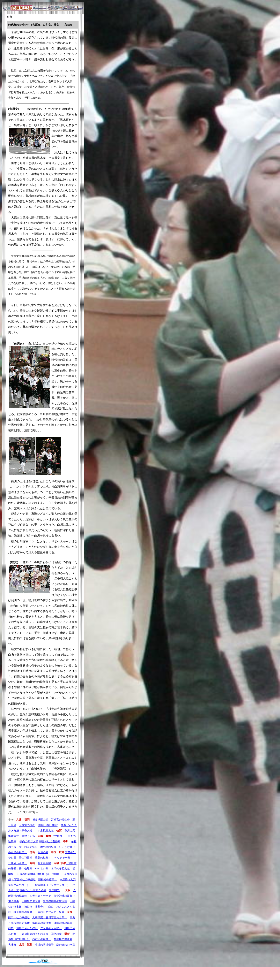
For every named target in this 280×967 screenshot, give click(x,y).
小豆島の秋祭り (17, 852)
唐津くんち (28, 836)
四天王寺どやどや (40, 895)
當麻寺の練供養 (41, 922)
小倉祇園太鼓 (46, 830)
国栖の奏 (56, 933)
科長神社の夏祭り (24, 912)
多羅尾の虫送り (63, 939)
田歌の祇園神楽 (26, 874)
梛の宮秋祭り (48, 846)
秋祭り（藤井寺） (35, 906)
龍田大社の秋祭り (19, 917)
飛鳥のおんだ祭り (27, 928)
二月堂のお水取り (51, 928)
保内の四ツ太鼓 (29, 841)
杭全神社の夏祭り (64, 895)
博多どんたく (69, 825)
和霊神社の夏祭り (49, 841)
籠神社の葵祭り (47, 879)
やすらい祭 (41, 868)
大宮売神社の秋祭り (24, 879)
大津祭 (12, 944)
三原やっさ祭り (17, 863)
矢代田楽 (54, 890)
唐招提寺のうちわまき (35, 933)
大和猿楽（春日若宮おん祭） (49, 917)
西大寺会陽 (44, 863)
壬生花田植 (25, 857)
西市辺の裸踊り (41, 939)
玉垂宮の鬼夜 (27, 825)
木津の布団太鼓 (60, 868)
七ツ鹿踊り (58, 836)
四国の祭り (31, 846)
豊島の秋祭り (43, 857)
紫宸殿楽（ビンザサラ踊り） (52, 884)
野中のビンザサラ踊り (33, 890)
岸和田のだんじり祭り (51, 912)
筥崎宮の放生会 (60, 819)
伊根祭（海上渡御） (48, 874)
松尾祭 (28, 868)
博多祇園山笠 (40, 819)
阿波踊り (43, 852)
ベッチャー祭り (63, 857)
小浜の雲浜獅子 (44, 944)
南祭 (51, 906)
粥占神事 (13, 901)
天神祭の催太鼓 (31, 901)
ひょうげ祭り (67, 846)
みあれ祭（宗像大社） (21, 830)
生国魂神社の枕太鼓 (55, 901)
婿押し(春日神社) (48, 825)
